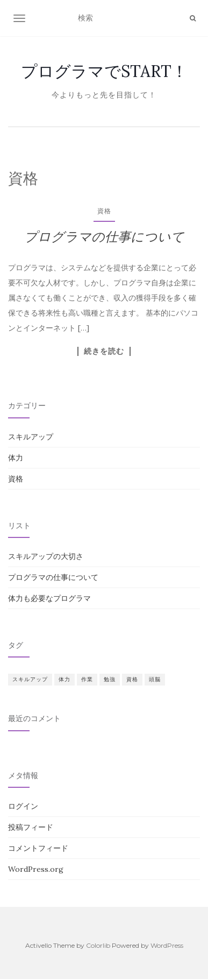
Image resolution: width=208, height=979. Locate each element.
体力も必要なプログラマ (49, 598)
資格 (104, 211)
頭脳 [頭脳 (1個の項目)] (155, 679)
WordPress (166, 945)
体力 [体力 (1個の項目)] (64, 679)
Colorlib (98, 945)
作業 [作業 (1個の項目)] (87, 679)
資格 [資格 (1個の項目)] (132, 679)
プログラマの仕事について (104, 236)
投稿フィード (30, 827)
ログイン (23, 806)
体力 (15, 458)
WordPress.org (35, 869)
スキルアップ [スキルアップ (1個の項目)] (30, 679)
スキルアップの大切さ (45, 556)
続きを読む (104, 351)
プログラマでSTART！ (104, 71)
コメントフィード (38, 848)
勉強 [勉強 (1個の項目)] (110, 679)
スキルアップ (30, 437)
